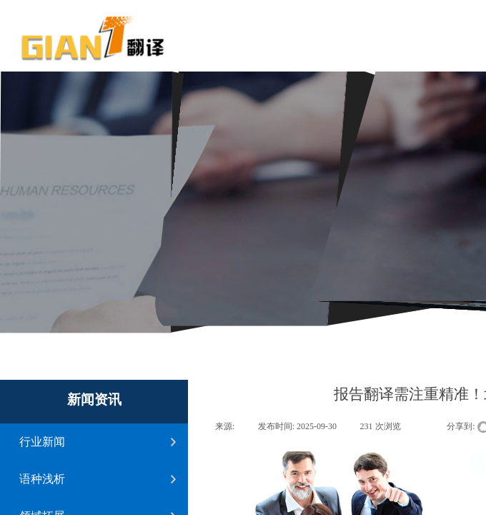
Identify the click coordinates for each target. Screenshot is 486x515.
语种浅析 (42, 479)
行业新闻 (42, 442)
